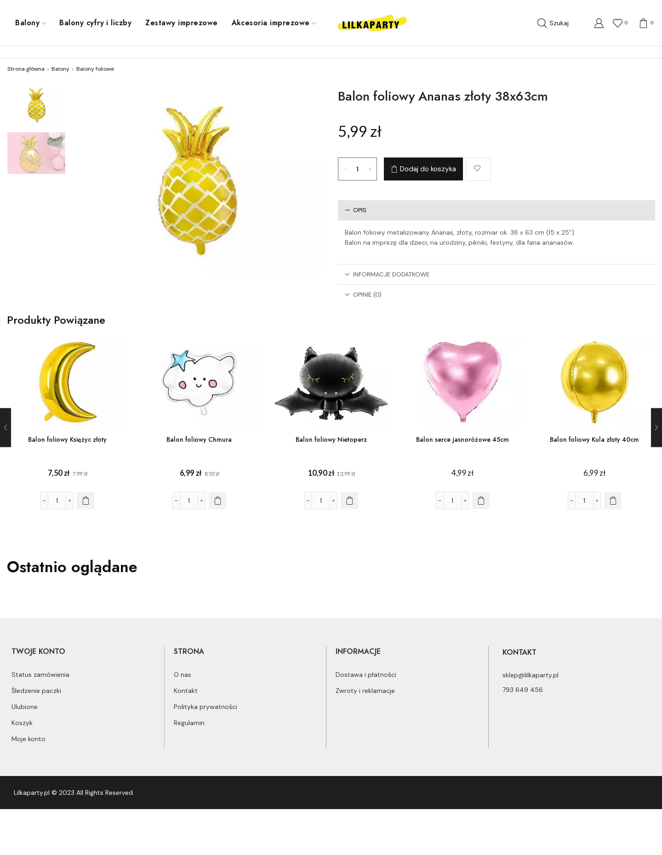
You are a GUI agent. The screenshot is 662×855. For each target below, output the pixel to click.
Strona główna (26, 69)
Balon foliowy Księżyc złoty (67, 439)
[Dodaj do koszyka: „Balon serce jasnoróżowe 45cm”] (481, 500)
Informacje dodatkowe (387, 274)
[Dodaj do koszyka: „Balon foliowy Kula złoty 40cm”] (613, 500)
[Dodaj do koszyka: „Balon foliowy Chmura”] (217, 500)
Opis (355, 210)
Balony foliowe (95, 69)
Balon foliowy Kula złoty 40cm (594, 439)
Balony (30, 22)
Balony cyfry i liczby (95, 22)
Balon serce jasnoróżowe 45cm (463, 439)
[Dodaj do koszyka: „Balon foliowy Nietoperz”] (349, 500)
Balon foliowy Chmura (199, 439)
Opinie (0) (363, 294)
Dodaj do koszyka (428, 169)
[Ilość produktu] (357, 169)
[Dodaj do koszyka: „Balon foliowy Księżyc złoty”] (85, 500)
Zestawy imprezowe (181, 22)
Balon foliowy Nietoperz (330, 439)
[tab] (496, 210)
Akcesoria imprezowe (274, 22)
